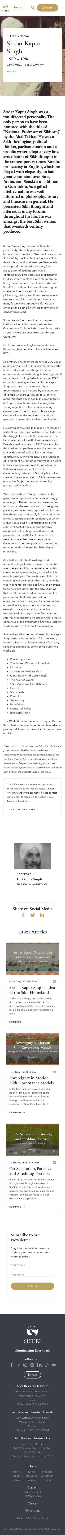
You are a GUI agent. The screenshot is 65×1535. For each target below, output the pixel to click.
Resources (31, 1476)
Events (31, 1471)
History (11, 71)
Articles (16, 1471)
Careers (33, 1503)
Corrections (32, 1510)
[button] (61, 7)
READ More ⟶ (17, 1023)
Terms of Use (40, 1518)
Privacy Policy (24, 1518)
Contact (32, 1487)
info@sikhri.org (32, 1496)
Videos (16, 1476)
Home (32, 1466)
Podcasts (16, 1480)
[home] (5, 8)
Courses (31, 1480)
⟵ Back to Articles (18, 35)
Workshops (47, 1476)
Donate (48, 7)
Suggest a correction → (21, 809)
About (47, 1480)
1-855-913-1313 (32, 1491)
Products (47, 1471)
